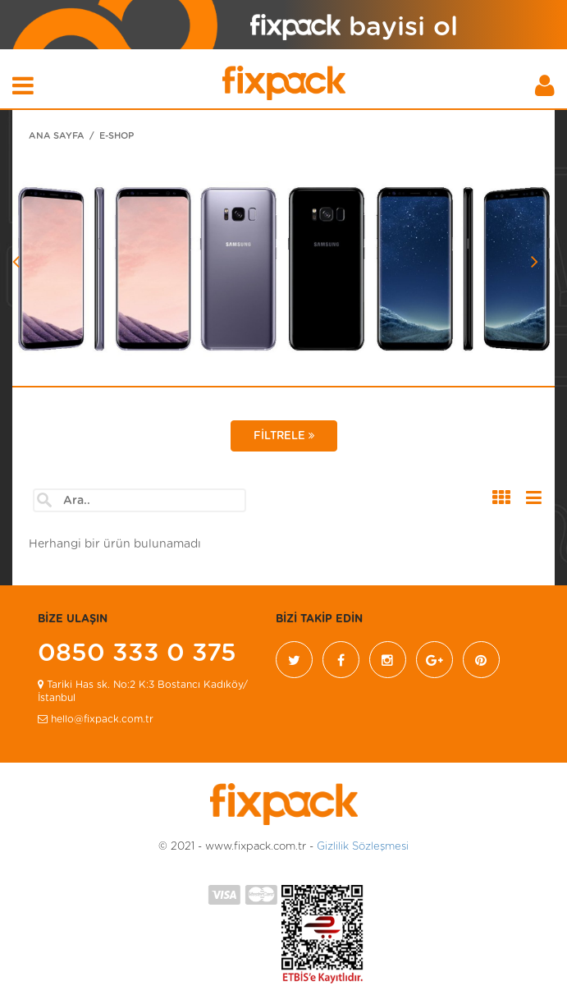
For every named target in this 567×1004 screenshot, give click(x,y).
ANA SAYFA (57, 135)
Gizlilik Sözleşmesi (363, 846)
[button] (53, 304)
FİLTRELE (284, 436)
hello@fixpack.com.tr (95, 719)
